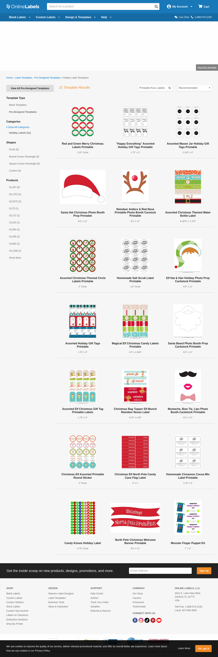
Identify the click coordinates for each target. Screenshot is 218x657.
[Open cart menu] (204, 6)
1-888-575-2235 (201, 17)
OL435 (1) (14, 236)
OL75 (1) (13, 208)
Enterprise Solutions (17, 619)
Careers (137, 598)
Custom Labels (14, 598)
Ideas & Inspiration (58, 606)
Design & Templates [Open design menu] (80, 17)
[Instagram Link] (141, 620)
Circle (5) (14, 149)
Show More (15, 257)
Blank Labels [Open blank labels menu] (19, 17)
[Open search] (156, 7)
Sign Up (204, 570)
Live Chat (182, 17)
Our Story (138, 593)
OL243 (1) (14, 222)
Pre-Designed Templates (47, 77)
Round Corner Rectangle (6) (24, 156)
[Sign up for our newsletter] (160, 571)
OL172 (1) (14, 215)
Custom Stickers (15, 602)
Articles (94, 598)
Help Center (97, 593)
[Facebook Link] (135, 620)
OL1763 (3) (15, 194)
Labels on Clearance (17, 615)
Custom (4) (15, 170)
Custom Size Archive (17, 610)
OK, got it (203, 648)
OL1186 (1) (15, 250)
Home (9, 77)
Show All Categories (17, 127)
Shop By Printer (14, 623)
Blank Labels (13, 593)
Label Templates (23, 77)
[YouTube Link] (158, 620)
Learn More (184, 648)
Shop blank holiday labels (25, 56)
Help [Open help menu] (106, 17)
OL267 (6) (14, 187)
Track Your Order (100, 602)
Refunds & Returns (101, 610)
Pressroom (138, 602)
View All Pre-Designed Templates (30, 88)
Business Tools (56, 602)
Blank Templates (17, 105)
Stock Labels (13, 606)
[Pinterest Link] (153, 620)
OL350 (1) (14, 229)
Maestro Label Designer (61, 593)
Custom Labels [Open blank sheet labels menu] (48, 17)
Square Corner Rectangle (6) (24, 163)
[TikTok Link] (147, 620)
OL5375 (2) (15, 201)
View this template (207, 67)
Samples (95, 606)
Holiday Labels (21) (20, 132)
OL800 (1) (14, 243)
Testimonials (139, 606)
